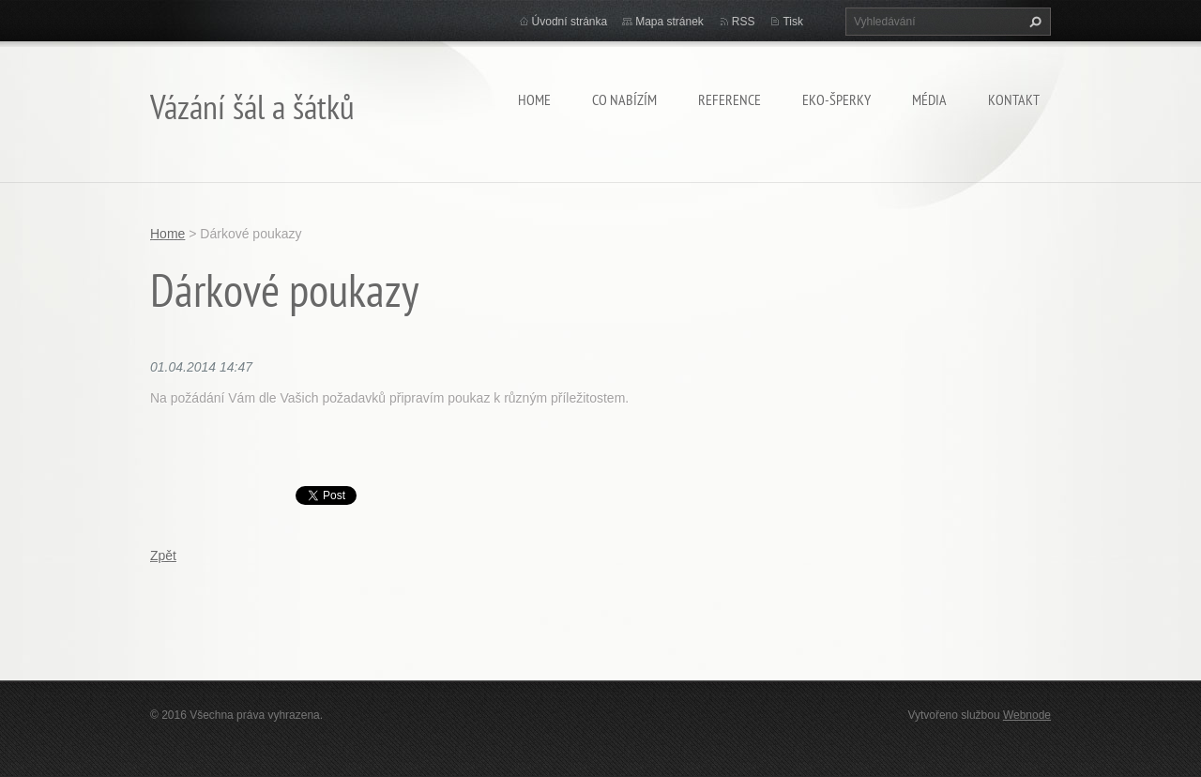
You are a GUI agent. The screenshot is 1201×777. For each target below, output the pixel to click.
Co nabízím (624, 99)
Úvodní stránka (570, 21)
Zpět (163, 555)
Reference (729, 99)
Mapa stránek (669, 21)
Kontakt (1014, 99)
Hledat (1033, 22)
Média (929, 99)
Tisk (793, 21)
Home (534, 99)
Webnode (1027, 715)
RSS (743, 21)
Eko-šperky (836, 99)
